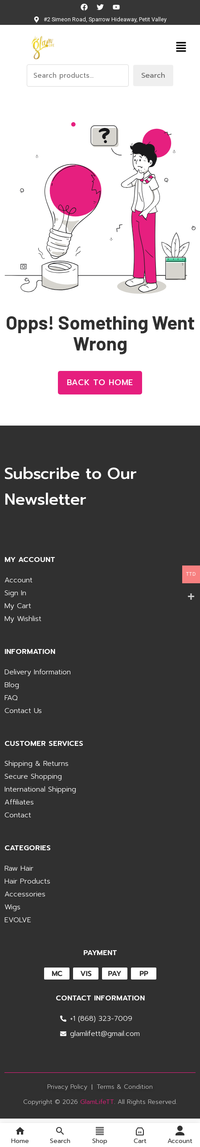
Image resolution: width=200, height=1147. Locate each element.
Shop (99, 1135)
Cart (140, 1135)
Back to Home (100, 382)
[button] (181, 47)
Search (153, 75)
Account (179, 1135)
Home (20, 1135)
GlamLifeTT (97, 1102)
